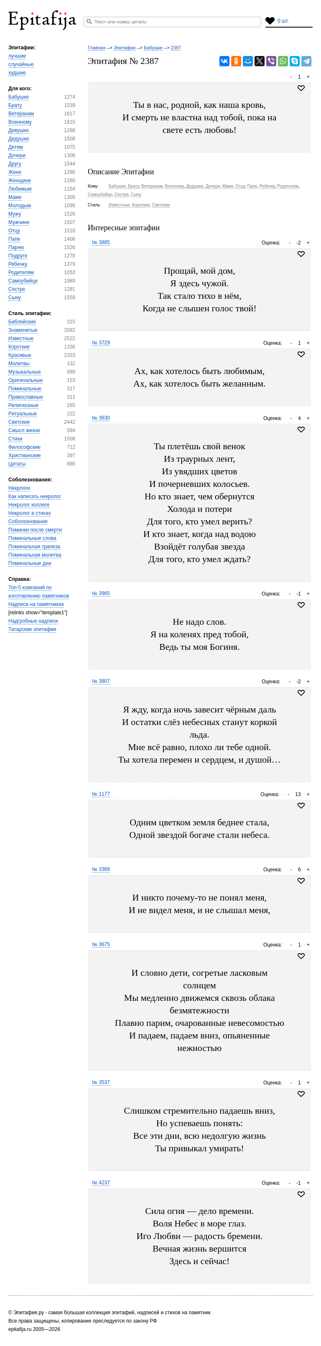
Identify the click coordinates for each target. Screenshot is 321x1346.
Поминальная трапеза (34, 547)
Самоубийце (23, 281)
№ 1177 (101, 794)
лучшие (17, 56)
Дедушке (18, 139)
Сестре (16, 289)
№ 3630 (101, 418)
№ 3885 (101, 242)
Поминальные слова (32, 538)
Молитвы (19, 363)
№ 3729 (101, 343)
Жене (14, 172)
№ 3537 (101, 1082)
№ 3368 (101, 869)
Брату (15, 105)
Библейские (22, 322)
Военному (20, 122)
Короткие (19, 347)
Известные (20, 338)
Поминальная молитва (34, 555)
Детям (15, 147)
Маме (15, 197)
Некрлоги (19, 488)
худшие (17, 73)
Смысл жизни (24, 430)
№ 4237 (101, 1183)
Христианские (24, 455)
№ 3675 (101, 944)
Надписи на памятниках (36, 604)
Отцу (14, 231)
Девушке (18, 130)
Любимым (20, 189)
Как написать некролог (34, 496)
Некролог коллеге (28, 505)
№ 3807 (101, 681)
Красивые (19, 355)
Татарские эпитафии (32, 629)
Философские (24, 447)
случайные (21, 64)
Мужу (14, 214)
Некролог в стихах (29, 513)
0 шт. (283, 21)
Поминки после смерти (35, 530)
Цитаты (16, 464)
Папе (14, 239)
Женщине (19, 180)
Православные (25, 397)
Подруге (17, 256)
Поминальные (24, 389)
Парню (16, 247)
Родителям (21, 272)
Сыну (14, 297)
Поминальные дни (29, 563)
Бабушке (18, 97)
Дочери (16, 155)
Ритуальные (22, 414)
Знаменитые (23, 330)
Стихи (15, 439)
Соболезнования (28, 521)
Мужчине (18, 222)
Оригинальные (25, 380)
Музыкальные (24, 372)
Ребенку (17, 264)
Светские (19, 422)
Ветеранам (21, 114)
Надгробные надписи (33, 621)
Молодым (19, 206)
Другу (14, 164)
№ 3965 (101, 593)
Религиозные (23, 405)
